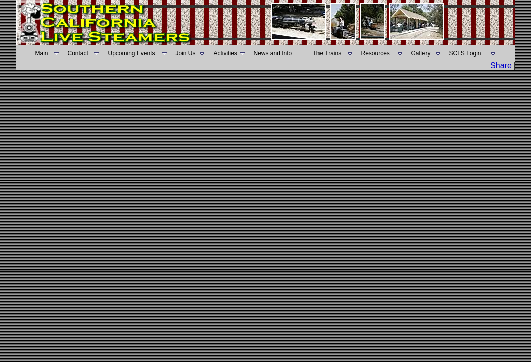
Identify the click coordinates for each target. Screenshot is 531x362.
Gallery (421, 53)
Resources (375, 53)
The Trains (327, 53)
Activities (225, 53)
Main (41, 53)
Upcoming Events (131, 53)
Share (501, 65)
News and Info (273, 53)
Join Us (186, 53)
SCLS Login (465, 53)
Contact (78, 53)
